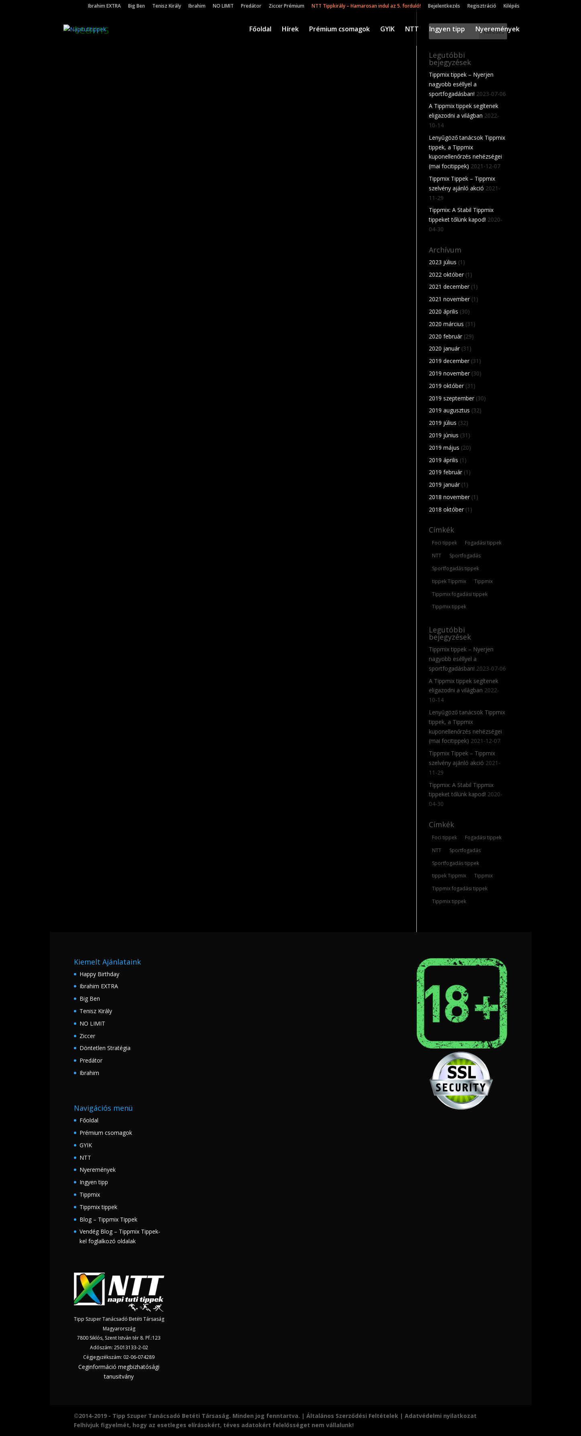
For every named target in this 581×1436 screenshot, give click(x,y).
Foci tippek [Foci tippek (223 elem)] (444, 542)
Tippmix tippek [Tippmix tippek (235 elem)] (449, 606)
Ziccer (87, 1036)
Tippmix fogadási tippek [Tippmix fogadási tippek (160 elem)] (459, 594)
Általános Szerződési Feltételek (352, 1416)
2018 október (446, 509)
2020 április (443, 311)
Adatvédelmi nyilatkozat (441, 1416)
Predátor (251, 6)
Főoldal (260, 29)
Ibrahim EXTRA (104, 6)
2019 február (445, 472)
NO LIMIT (223, 6)
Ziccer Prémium (286, 6)
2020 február (445, 336)
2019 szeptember (451, 398)
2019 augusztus (449, 410)
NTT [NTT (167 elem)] (436, 555)
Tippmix (90, 1194)
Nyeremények (497, 29)
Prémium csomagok (339, 29)
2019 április (443, 460)
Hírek (290, 29)
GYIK (387, 29)
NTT (412, 29)
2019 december (449, 361)
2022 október (446, 274)
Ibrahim (197, 6)
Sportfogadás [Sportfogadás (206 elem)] (465, 555)
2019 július (443, 422)
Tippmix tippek (98, 1207)
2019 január (444, 484)
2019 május (444, 447)
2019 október (446, 386)
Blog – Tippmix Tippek (108, 1219)
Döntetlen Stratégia (105, 1048)
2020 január (444, 348)
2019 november (449, 373)
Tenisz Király (166, 6)
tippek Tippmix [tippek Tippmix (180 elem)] (449, 581)
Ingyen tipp (447, 29)
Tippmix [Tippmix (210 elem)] (483, 581)
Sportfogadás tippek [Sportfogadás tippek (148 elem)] (455, 568)
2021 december (449, 286)
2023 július (443, 262)
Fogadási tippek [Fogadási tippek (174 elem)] (483, 542)
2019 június (444, 435)
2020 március (446, 324)
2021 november (449, 299)
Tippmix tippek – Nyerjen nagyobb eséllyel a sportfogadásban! (461, 84)
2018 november (449, 497)
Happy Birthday (99, 974)
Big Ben (136, 6)
